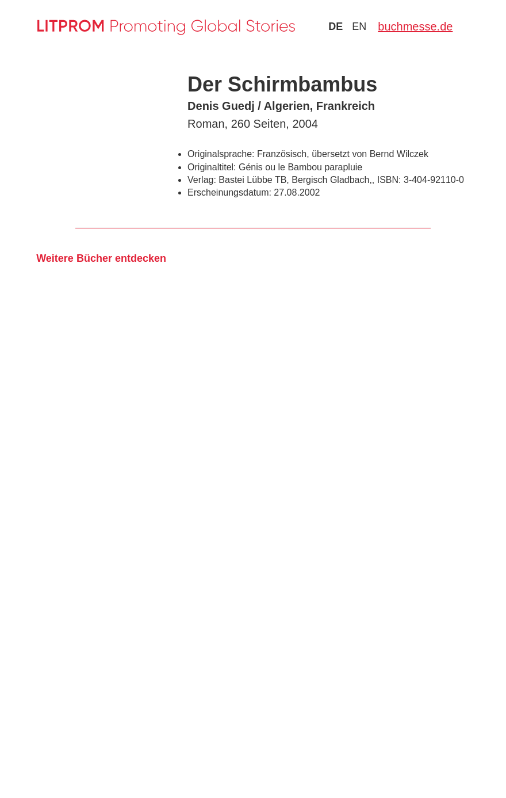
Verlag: (201, 180)
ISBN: (389, 180)
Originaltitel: (211, 167)
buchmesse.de (415, 26)
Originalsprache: (221, 154)
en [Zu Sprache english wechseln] (359, 26)
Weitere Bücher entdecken (101, 258)
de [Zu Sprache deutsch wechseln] (335, 26)
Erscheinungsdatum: (229, 192)
